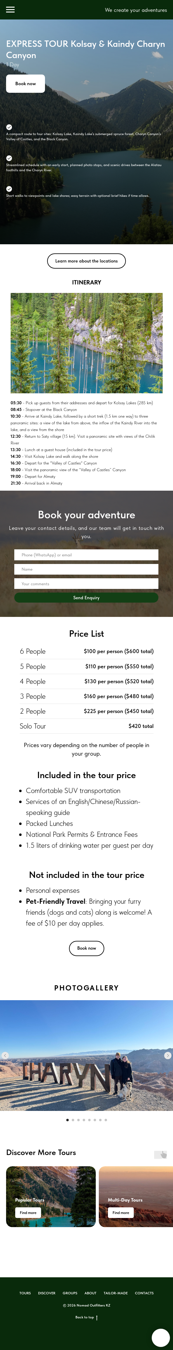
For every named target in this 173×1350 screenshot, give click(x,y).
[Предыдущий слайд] (5, 1055)
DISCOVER (46, 1293)
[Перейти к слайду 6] (95, 1120)
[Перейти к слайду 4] (84, 1120)
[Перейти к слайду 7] (100, 1120)
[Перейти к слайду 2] (73, 1120)
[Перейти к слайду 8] (106, 1120)
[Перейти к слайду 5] (89, 1120)
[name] (86, 569)
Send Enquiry (86, 597)
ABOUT (90, 1293)
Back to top (86, 1317)
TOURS (25, 1293)
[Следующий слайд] (167, 1055)
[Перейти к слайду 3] (78, 1120)
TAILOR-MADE (116, 1293)
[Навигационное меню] (10, 10)
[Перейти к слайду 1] (67, 1120)
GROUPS (70, 1293)
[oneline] (86, 554)
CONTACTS (144, 1293)
